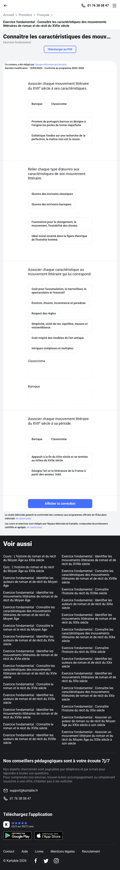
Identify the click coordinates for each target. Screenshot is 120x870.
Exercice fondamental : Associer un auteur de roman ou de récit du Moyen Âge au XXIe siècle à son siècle (88, 721)
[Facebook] (35, 861)
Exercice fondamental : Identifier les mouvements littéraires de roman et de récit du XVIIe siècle (30, 713)
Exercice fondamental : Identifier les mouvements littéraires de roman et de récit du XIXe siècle (89, 618)
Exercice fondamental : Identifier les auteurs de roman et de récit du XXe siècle (87, 662)
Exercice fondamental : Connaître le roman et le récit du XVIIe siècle (28, 726)
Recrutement (91, 851)
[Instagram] (56, 861)
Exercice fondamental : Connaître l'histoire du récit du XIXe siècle (85, 650)
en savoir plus (23, 518)
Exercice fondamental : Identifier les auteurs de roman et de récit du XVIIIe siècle (29, 739)
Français (43, 15)
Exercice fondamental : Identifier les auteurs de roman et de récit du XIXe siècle (87, 604)
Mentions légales (63, 851)
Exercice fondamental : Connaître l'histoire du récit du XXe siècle (85, 708)
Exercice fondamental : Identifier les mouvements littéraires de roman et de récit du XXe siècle (89, 677)
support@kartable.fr (24, 790)
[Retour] (7, 5)
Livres (39, 851)
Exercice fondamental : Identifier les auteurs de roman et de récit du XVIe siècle (28, 640)
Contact (8, 851)
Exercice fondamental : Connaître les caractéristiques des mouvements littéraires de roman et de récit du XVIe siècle (30, 671)
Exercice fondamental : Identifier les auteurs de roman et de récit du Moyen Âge (30, 581)
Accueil (8, 15)
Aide (25, 851)
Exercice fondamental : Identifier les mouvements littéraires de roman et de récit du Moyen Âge (30, 596)
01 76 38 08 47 (98, 5)
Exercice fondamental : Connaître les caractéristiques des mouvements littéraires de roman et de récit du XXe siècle (88, 693)
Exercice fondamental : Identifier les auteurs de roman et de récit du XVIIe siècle (29, 699)
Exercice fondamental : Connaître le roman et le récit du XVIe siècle (28, 686)
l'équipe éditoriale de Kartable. (51, 64)
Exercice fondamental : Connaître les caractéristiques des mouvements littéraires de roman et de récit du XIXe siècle (88, 635)
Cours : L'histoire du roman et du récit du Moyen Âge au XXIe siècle (29, 558)
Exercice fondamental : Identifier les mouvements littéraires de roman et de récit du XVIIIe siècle (89, 560)
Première (25, 15)
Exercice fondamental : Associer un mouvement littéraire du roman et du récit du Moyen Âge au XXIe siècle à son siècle (87, 737)
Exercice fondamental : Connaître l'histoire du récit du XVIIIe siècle (85, 591)
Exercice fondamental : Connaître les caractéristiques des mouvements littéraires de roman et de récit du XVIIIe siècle (89, 576)
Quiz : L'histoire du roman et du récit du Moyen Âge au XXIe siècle (28, 569)
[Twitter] (46, 861)
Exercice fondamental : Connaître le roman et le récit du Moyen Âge (28, 627)
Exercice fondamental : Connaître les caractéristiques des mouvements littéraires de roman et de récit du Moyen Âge (29, 613)
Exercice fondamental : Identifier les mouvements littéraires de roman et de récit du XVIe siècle (30, 655)
